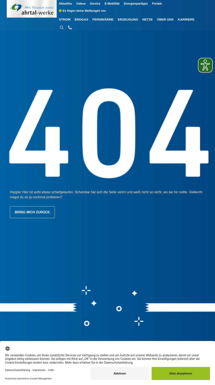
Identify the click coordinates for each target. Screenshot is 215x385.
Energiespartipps (136, 3)
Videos (81, 3)
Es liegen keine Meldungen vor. (83, 11)
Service (95, 3)
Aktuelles (65, 3)
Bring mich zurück (32, 212)
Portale (157, 3)
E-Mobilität (112, 3)
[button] (62, 27)
